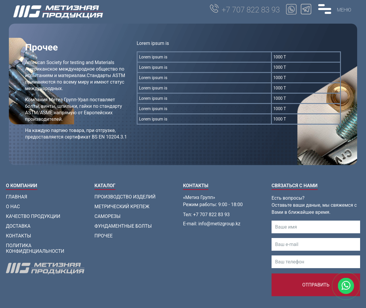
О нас (13, 206)
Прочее (103, 236)
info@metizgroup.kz (219, 223)
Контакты (18, 236)
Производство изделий (125, 197)
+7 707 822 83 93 (251, 9)
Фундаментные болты (123, 226)
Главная (16, 197)
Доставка (18, 226)
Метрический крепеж (121, 206)
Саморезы (107, 216)
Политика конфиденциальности (35, 248)
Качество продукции (33, 216)
